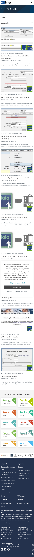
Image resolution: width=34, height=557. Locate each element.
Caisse (3, 490)
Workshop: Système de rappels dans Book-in (15, 178)
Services (20, 467)
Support (4, 500)
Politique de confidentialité (17, 283)
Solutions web (5, 493)
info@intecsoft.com (6, 538)
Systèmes (21, 464)
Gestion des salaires (7, 484)
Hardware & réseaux (24, 470)
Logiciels (4, 464)
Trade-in (18, 60)
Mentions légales (23, 503)
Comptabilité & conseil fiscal (8, 468)
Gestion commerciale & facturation (8, 473)
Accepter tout (17, 287)
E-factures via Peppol (8, 481)
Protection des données (6, 505)
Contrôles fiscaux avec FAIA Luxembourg (14, 217)
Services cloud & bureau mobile (23, 474)
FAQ (9, 60)
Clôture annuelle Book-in (9, 376)
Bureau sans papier (7, 477)
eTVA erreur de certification (9, 337)
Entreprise (20, 500)
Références (21, 496)
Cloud (3, 496)
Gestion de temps (6, 487)
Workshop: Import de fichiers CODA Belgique (15, 97)
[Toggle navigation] (31, 2)
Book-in (13, 60)
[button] (17, 18)
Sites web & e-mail (24, 478)
